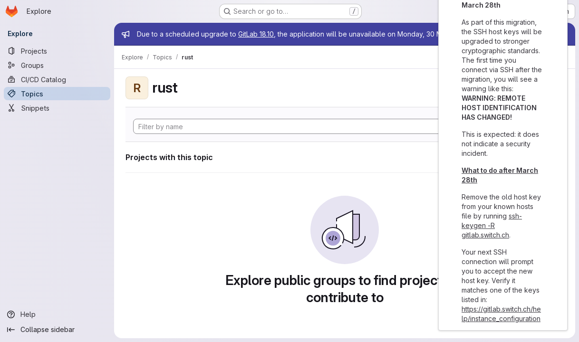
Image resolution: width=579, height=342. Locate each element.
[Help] (57, 314)
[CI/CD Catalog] (57, 79)
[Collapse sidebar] (57, 329)
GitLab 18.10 (256, 34)
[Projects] (57, 50)
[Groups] (57, 65)
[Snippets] (57, 107)
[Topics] (57, 93)
